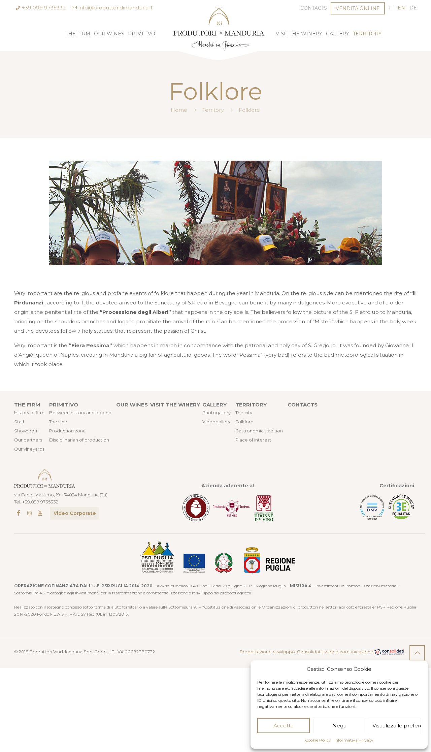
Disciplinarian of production (79, 440)
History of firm (29, 412)
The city (243, 412)
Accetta (283, 725)
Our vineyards (29, 449)
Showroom (26, 430)
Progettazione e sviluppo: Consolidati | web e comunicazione (322, 652)
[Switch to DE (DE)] (413, 7)
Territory (213, 110)
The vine (58, 421)
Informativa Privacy (353, 740)
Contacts (313, 8)
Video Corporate (75, 513)
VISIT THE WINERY (175, 404)
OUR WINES (132, 404)
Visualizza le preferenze (396, 725)
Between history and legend (80, 412)
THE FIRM (27, 404)
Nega (339, 725)
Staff (19, 421)
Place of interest (253, 440)
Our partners (28, 440)
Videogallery (216, 421)
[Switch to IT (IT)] (391, 7)
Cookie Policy (318, 740)
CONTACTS (303, 404)
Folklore (244, 421)
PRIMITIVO (63, 404)
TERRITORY (251, 404)
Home (179, 110)
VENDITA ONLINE (358, 8)
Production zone (67, 430)
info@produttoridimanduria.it (115, 7)
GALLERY (214, 404)
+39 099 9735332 (44, 7)
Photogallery (216, 412)
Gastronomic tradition (259, 430)
